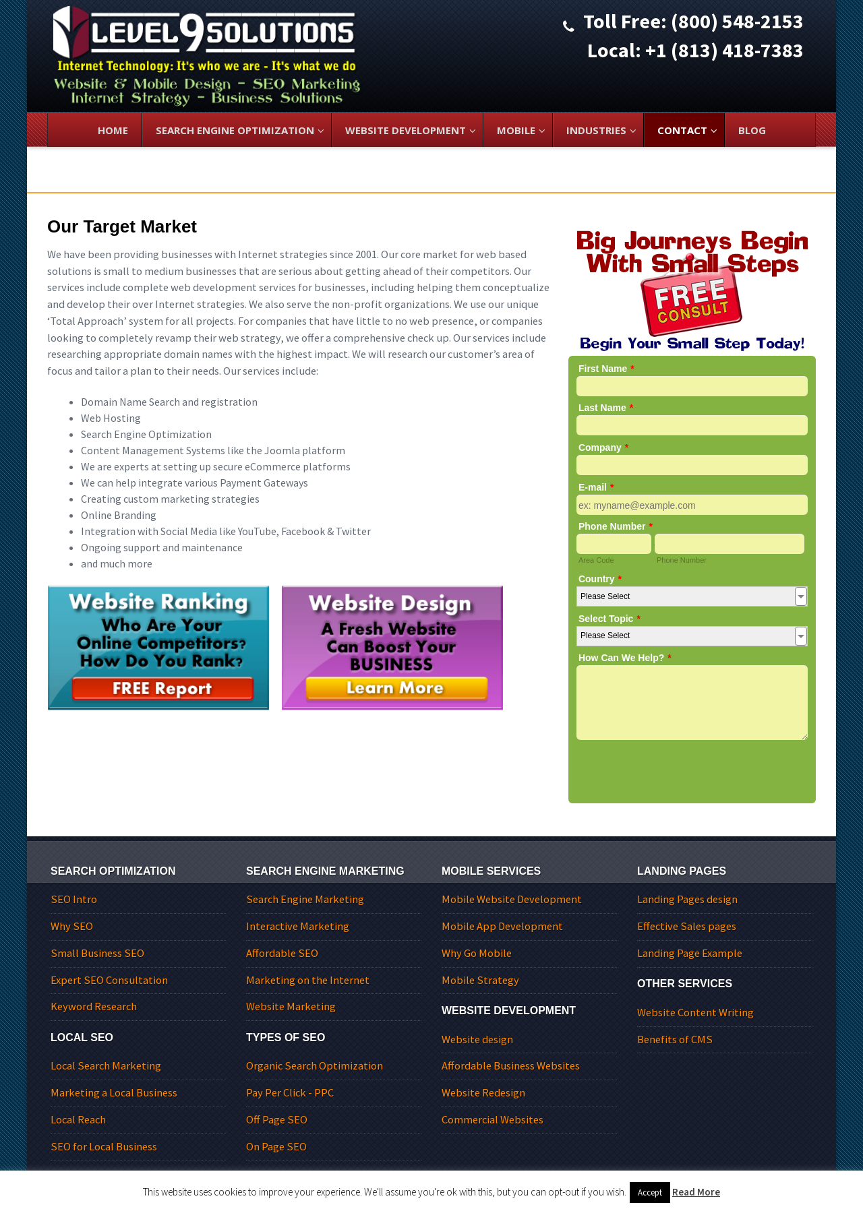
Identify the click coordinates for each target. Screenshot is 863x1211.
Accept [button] (650, 1192)
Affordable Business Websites (511, 1066)
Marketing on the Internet (307, 980)
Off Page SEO (276, 1120)
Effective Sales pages (686, 926)
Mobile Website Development (512, 899)
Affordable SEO (282, 953)
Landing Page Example (689, 953)
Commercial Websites (492, 1120)
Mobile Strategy (480, 980)
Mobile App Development (502, 926)
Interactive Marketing (297, 926)
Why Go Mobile (477, 953)
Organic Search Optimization (314, 1066)
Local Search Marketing (106, 1066)
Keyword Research (94, 1006)
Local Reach (78, 1120)
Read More (696, 1191)
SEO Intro (74, 899)
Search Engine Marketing (305, 899)
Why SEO (72, 926)
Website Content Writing (695, 1012)
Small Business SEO (97, 953)
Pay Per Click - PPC (290, 1093)
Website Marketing (291, 1006)
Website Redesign (483, 1093)
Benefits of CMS (675, 1039)
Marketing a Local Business (114, 1093)
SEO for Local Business (104, 1147)
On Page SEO (276, 1147)
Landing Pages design (687, 899)
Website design (477, 1039)
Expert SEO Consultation (109, 980)
